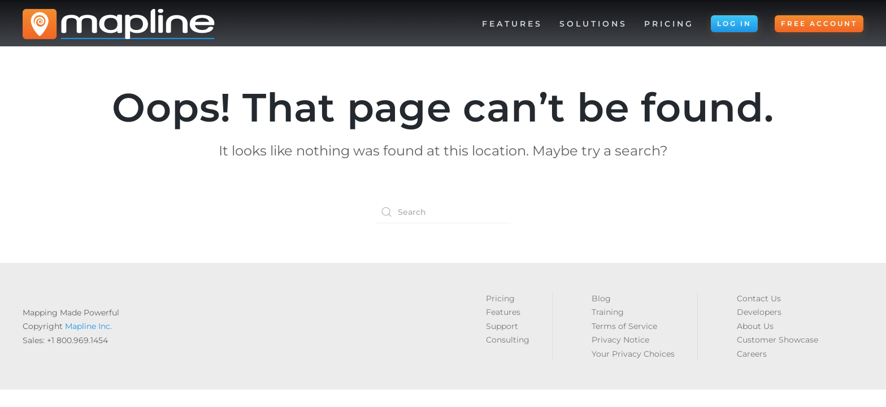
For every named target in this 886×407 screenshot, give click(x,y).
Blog (601, 298)
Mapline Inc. (88, 326)
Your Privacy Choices (633, 354)
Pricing (669, 24)
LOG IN (734, 23)
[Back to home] (119, 23)
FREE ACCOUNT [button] (819, 23)
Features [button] (512, 24)
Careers (752, 354)
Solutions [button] (593, 24)
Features (503, 312)
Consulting (507, 340)
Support (502, 326)
